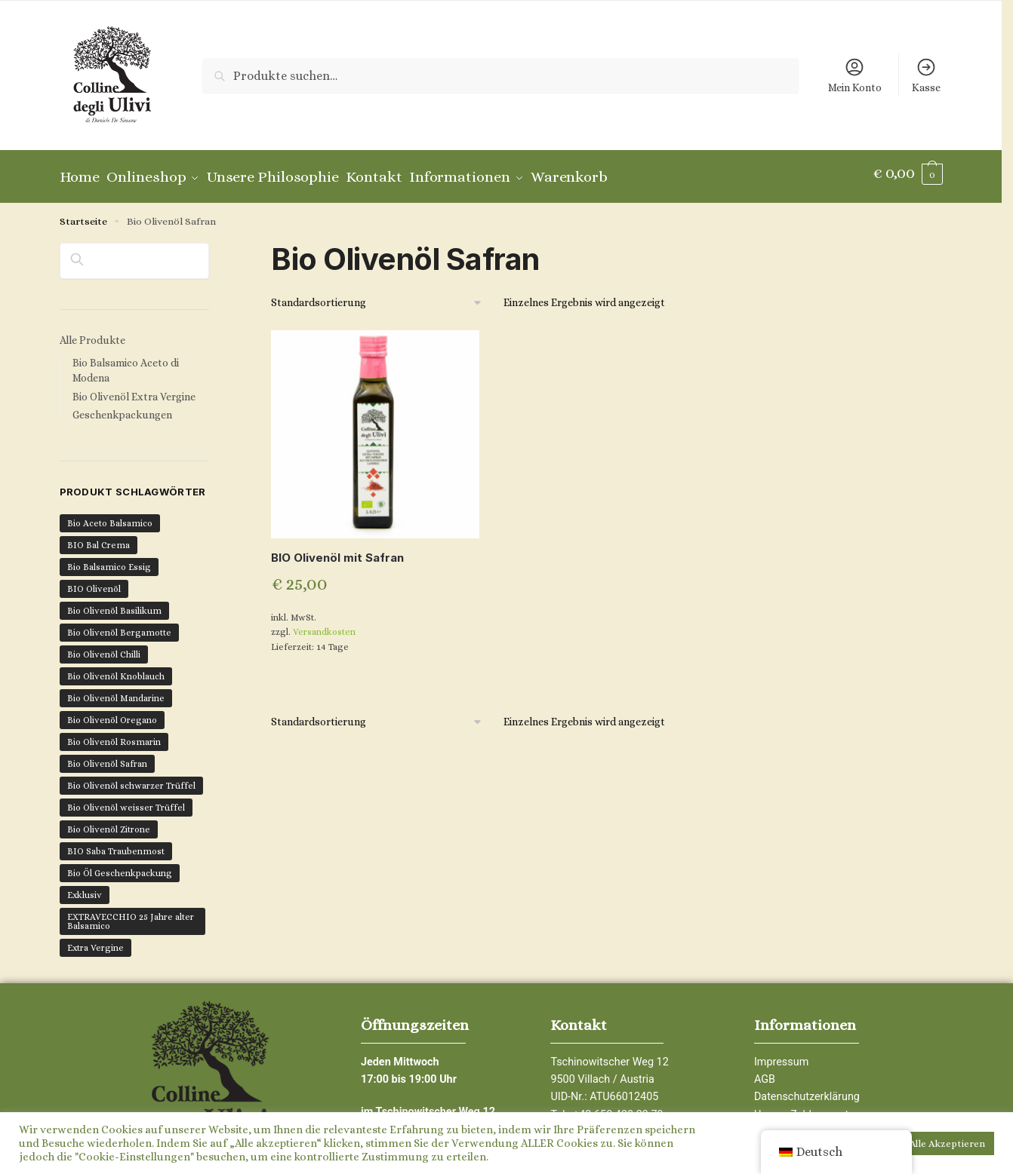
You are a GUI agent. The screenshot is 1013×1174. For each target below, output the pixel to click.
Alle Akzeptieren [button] (947, 1143)
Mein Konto (855, 75)
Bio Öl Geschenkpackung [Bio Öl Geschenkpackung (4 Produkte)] (119, 865)
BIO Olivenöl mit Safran (337, 551)
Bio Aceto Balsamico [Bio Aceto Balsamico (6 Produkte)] (109, 515)
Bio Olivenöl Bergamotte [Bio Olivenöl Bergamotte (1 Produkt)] (119, 625)
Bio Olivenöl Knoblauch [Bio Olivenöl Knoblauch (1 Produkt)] (116, 669)
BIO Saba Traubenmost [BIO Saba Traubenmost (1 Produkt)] (116, 843)
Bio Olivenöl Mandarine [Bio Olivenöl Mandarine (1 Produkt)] (116, 690)
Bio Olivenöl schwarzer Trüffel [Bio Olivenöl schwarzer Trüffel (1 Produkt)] (131, 778)
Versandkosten (324, 625)
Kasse (926, 75)
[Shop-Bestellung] (377, 296)
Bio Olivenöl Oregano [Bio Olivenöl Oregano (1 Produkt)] (112, 712)
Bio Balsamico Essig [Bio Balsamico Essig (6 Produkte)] (109, 559)
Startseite (83, 214)
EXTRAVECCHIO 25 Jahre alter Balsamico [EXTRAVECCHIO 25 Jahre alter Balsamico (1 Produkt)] (130, 914)
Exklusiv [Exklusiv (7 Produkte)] (84, 887)
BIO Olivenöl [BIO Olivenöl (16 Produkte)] (94, 581)
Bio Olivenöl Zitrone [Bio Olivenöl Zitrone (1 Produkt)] (108, 822)
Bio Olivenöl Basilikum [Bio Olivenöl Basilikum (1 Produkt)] (114, 603)
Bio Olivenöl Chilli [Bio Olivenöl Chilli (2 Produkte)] (103, 647)
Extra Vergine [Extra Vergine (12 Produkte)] (95, 940)
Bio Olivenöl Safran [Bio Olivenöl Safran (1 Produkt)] (107, 756)
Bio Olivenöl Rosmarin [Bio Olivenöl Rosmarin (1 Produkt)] (114, 734)
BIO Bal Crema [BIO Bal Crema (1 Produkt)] (98, 537)
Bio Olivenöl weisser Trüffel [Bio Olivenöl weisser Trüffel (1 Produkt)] (126, 800)
